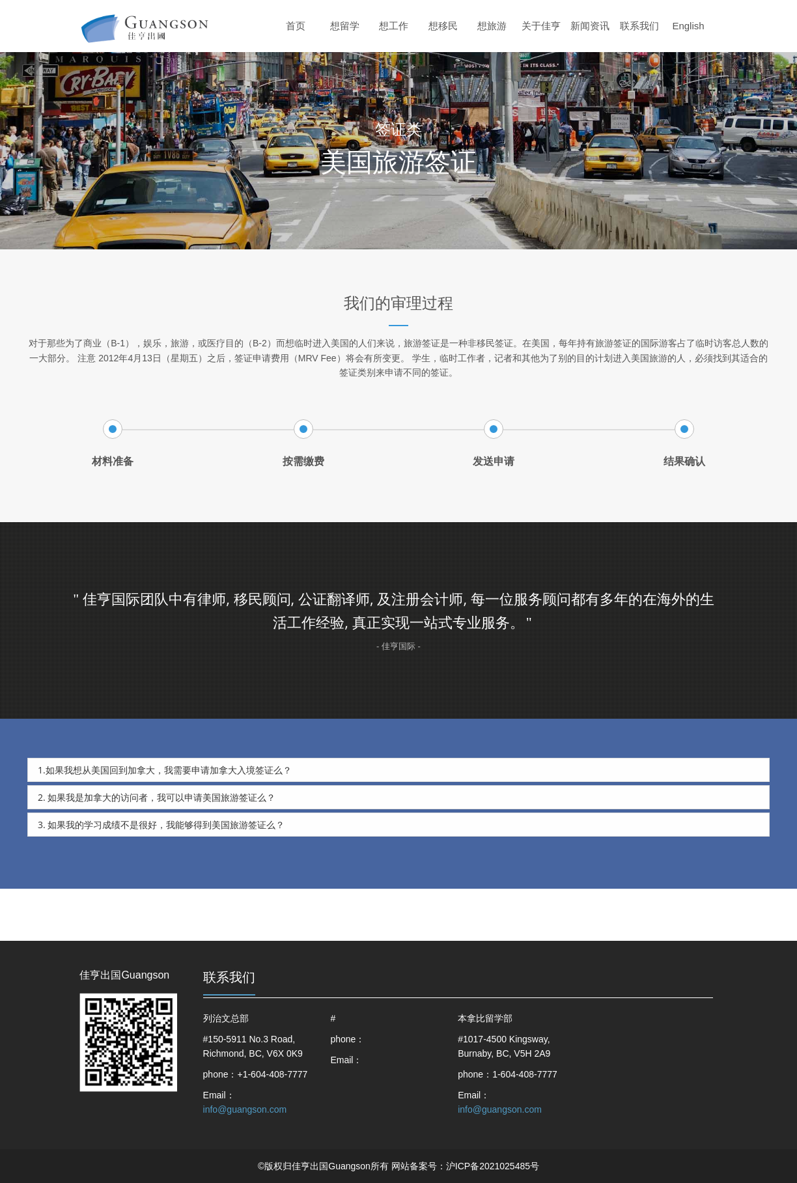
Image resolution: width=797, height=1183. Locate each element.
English (688, 25)
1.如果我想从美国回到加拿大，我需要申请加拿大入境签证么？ (165, 770)
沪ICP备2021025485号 (492, 1166)
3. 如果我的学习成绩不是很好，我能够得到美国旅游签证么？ (161, 824)
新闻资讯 (589, 25)
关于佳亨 (541, 25)
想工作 (393, 25)
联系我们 (639, 25)
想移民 (443, 25)
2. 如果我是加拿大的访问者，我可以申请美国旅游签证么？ (156, 797)
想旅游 (492, 25)
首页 (295, 25)
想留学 (344, 25)
